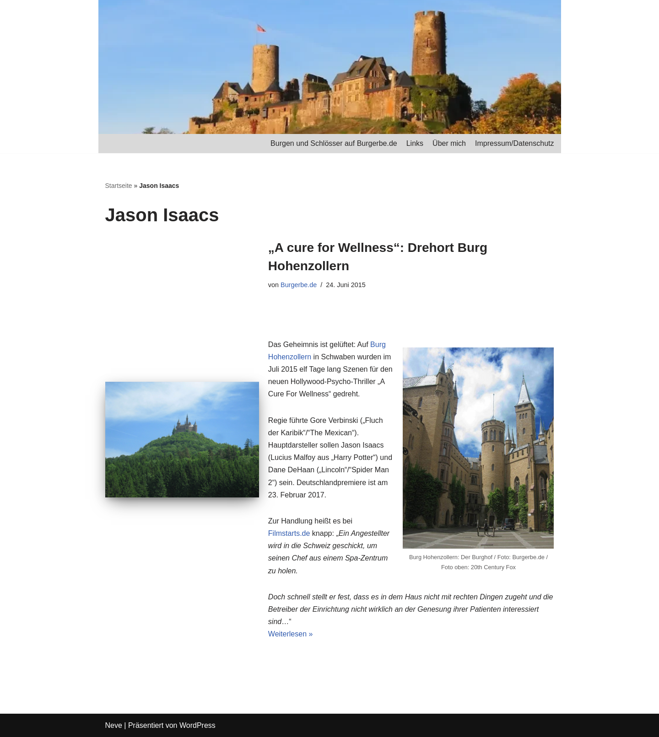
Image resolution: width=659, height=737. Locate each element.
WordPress (197, 725)
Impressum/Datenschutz (514, 143)
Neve (113, 725)
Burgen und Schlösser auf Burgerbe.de (333, 143)
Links (414, 143)
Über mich (449, 143)
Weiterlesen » (290, 634)
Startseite (118, 185)
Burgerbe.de (299, 284)
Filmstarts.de (289, 533)
